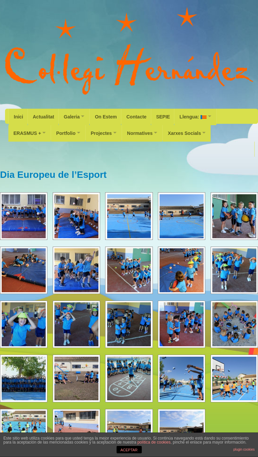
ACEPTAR (128, 450)
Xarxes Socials (192, 131)
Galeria (73, 116)
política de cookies (154, 442)
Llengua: (199, 116)
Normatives (146, 131)
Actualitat (44, 116)
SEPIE (168, 116)
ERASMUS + (27, 131)
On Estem (109, 116)
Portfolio (68, 131)
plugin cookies (244, 449)
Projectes (105, 131)
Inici (18, 116)
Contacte (141, 116)
